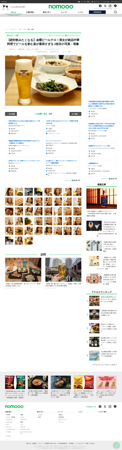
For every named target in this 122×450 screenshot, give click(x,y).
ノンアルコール (10, 429)
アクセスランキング (13, 15)
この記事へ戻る (43, 114)
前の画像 (12, 114)
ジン (22, 424)
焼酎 (22, 414)
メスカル (8, 432)
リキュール (9, 422)
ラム (7, 424)
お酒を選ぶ (30, 12)
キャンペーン (62, 419)
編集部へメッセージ (38, 443)
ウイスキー (9, 419)
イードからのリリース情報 (82, 443)
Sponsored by (68, 180)
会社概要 (71, 443)
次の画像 (75, 114)
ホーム (13, 12)
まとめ (40, 414)
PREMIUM (97, 12)
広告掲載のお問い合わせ (50, 443)
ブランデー (24, 419)
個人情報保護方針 (62, 443)
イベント (61, 422)
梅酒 (22, 422)
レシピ (80, 12)
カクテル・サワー (25, 429)
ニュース (64, 12)
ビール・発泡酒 (10, 417)
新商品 (60, 414)
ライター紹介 (103, 411)
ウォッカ (8, 427)
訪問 (43, 254)
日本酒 (8, 414)
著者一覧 (28, 443)
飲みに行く (47, 12)
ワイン (22, 417)
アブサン (8, 436)
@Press (92, 443)
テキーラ (23, 427)
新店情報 (61, 417)
